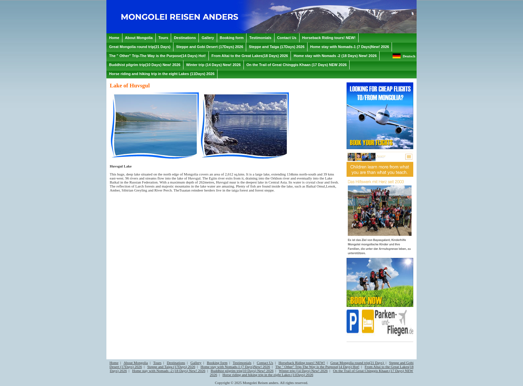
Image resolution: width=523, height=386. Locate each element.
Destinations (176, 363)
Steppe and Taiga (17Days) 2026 (171, 367)
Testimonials (242, 363)
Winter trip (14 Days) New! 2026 (303, 371)
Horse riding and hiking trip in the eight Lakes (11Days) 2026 (267, 375)
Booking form (217, 363)
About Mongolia (135, 363)
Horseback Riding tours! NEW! (302, 363)
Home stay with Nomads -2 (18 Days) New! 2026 (168, 371)
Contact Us (265, 363)
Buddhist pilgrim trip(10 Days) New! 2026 (242, 371)
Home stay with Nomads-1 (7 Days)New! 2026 (235, 367)
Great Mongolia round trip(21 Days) (357, 363)
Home (113, 363)
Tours (157, 363)
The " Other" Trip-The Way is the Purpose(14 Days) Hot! (317, 367)
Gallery (195, 363)
